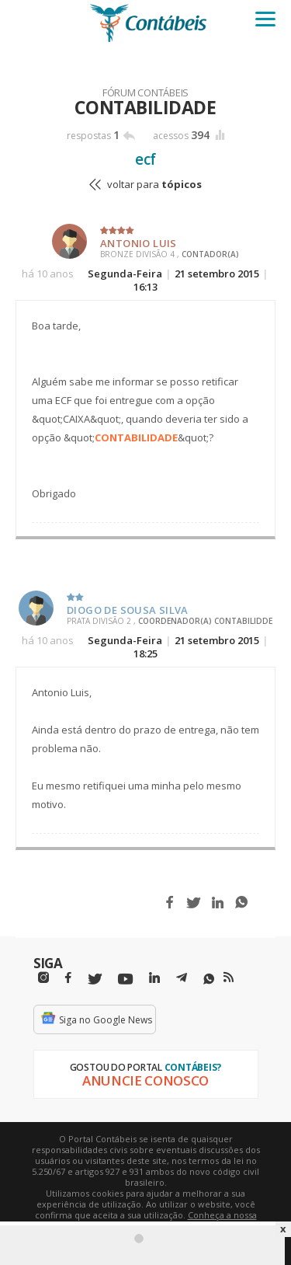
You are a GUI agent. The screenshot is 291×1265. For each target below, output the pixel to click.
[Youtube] (125, 979)
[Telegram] (181, 980)
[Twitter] (94, 979)
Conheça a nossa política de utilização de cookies (168, 1220)
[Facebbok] (68, 978)
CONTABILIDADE (136, 437)
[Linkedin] (154, 978)
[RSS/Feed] (228, 977)
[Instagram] (43, 978)
